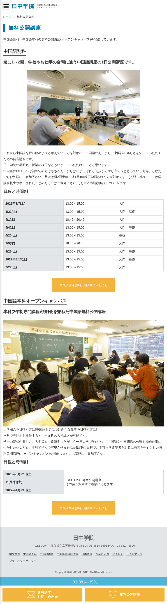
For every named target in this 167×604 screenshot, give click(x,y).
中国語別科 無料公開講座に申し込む (83, 285)
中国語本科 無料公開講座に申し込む (83, 508)
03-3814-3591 (85, 582)
